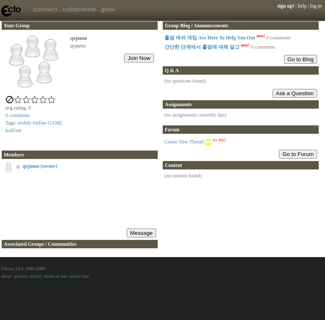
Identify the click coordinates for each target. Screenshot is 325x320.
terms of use (55, 275)
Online (39, 123)
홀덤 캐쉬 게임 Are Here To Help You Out (214, 38)
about (6, 275)
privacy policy (28, 275)
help (302, 6)
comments (17, 115)
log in (316, 6)
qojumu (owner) (40, 166)
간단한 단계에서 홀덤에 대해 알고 (207, 47)
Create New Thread (184, 142)
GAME (55, 123)
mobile (24, 123)
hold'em (13, 130)
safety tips (79, 275)
